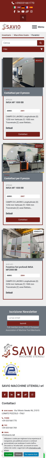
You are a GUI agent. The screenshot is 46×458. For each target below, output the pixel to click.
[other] (27, 12)
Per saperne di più (31, 454)
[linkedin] (19, 12)
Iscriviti (23, 323)
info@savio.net (8, 435)
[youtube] (23, 12)
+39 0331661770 (9, 420)
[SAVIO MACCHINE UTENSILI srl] (23, 350)
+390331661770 (24, 2)
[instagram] (31, 12)
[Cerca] (19, 43)
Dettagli (9, 128)
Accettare (8, 454)
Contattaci (22, 134)
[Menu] (34, 26)
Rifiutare (18, 454)
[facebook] (15, 12)
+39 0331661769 (9, 428)
